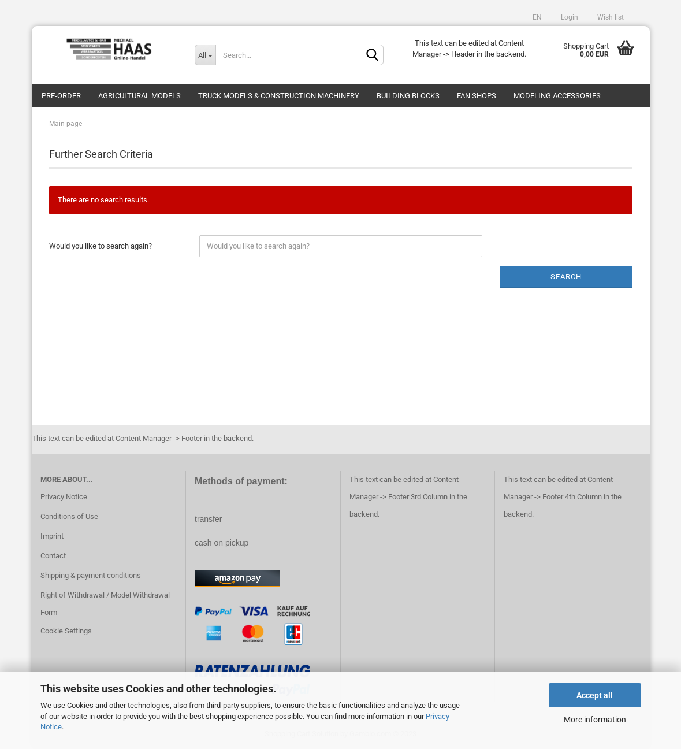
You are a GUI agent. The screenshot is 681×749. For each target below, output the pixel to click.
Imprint (52, 536)
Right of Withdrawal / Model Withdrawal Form (105, 604)
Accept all (594, 695)
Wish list (610, 17)
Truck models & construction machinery (278, 95)
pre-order (61, 95)
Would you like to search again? (100, 246)
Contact (53, 555)
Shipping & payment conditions (90, 575)
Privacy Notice (63, 496)
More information (595, 719)
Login (568, 17)
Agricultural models (139, 95)
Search (566, 276)
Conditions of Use (69, 516)
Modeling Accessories (557, 95)
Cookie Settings (66, 630)
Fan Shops (476, 95)
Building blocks (408, 95)
